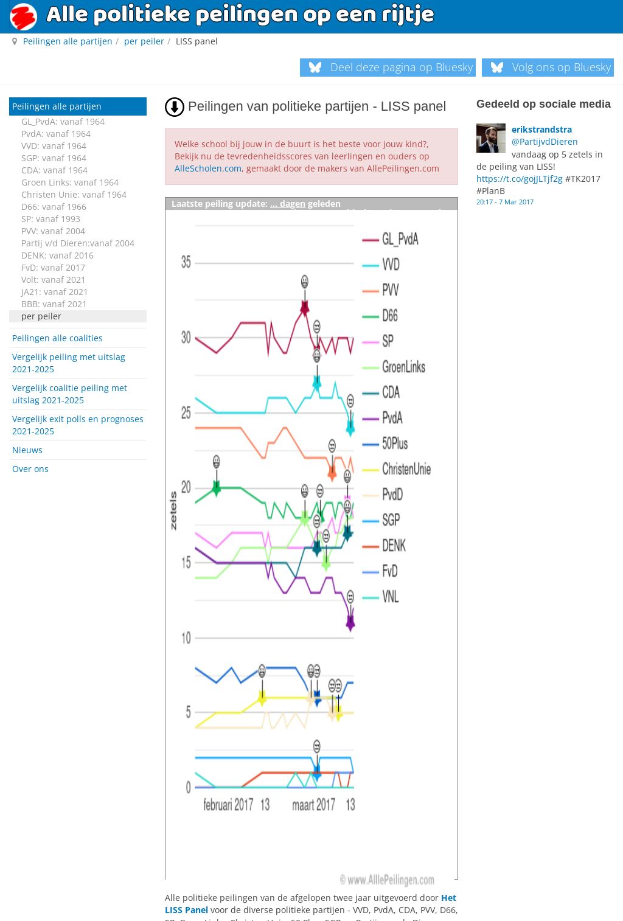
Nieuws (27, 450)
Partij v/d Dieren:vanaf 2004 (77, 243)
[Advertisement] (78, 666)
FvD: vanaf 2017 (53, 267)
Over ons (30, 468)
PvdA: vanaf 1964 (56, 133)
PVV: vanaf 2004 (53, 231)
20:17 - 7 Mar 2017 (505, 201)
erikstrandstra (542, 129)
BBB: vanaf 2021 (54, 304)
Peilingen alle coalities (57, 338)
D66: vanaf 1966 (53, 206)
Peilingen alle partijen (57, 106)
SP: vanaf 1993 (50, 218)
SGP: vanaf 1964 (53, 158)
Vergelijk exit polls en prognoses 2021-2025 (78, 425)
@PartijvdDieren (545, 141)
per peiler (41, 316)
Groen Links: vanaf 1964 (70, 182)
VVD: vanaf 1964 (53, 145)
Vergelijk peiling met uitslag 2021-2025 (68, 363)
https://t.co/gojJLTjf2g (519, 178)
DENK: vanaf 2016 (57, 255)
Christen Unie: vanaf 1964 (74, 194)
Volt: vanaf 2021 (53, 279)
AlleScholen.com (208, 168)
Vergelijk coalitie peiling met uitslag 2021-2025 (69, 394)
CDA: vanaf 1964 (54, 170)
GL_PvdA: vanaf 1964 (63, 121)
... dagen (287, 203)
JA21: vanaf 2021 (54, 291)
